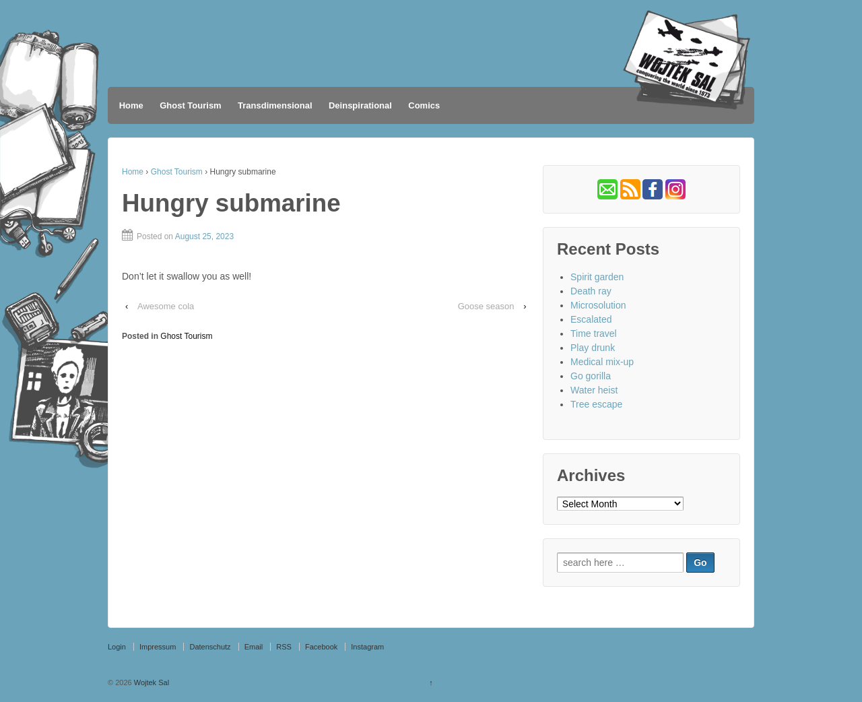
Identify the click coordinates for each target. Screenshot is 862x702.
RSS (284, 647)
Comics (424, 105)
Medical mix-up (602, 361)
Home (131, 105)
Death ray (590, 291)
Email (253, 647)
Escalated (590, 319)
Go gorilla (590, 376)
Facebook (321, 647)
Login (117, 647)
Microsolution (598, 305)
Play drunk (592, 347)
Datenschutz (209, 647)
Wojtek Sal (150, 682)
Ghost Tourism (190, 105)
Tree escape (596, 404)
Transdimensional (275, 105)
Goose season (486, 306)
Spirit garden (597, 277)
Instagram (367, 647)
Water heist (594, 390)
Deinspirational (360, 105)
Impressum (157, 647)
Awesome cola (165, 306)
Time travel (593, 333)
